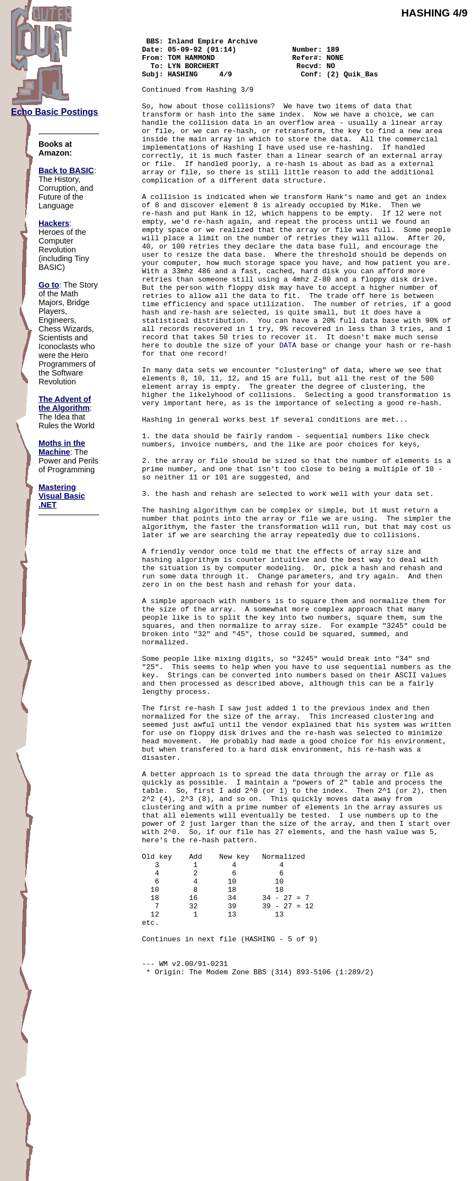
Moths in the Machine (62, 447)
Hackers (54, 223)
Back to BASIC (66, 170)
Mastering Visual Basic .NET (62, 496)
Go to (49, 284)
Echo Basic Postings (54, 112)
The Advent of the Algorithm (65, 403)
